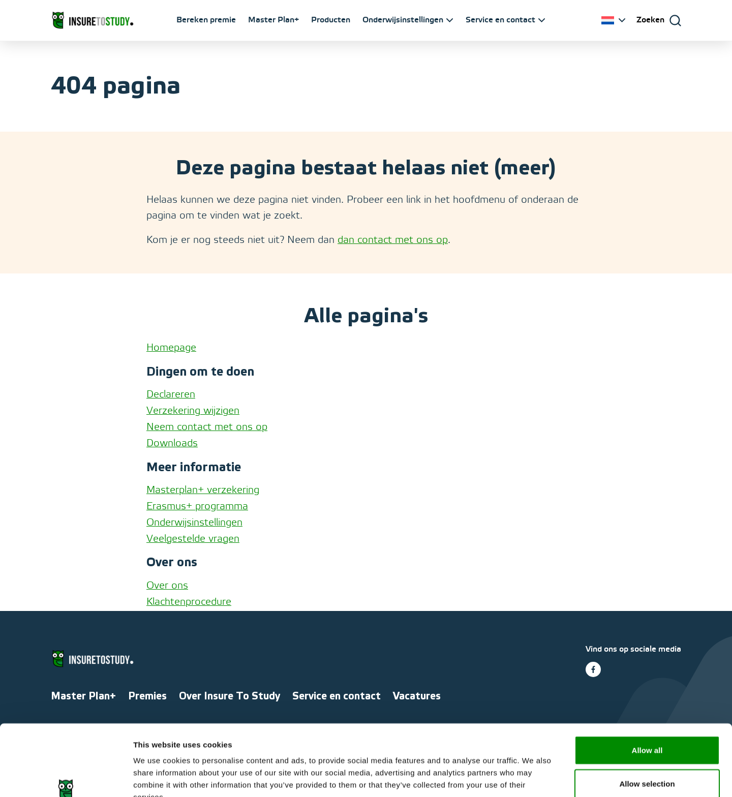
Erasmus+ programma (197, 507)
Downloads (172, 444)
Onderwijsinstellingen (402, 20)
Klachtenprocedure (188, 602)
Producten (330, 20)
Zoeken (650, 20)
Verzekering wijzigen (192, 411)
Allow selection (647, 722)
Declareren (170, 395)
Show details (533, 777)
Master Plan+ (273, 20)
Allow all (647, 689)
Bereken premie (206, 20)
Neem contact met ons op (206, 427)
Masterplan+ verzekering (202, 490)
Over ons (167, 586)
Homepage (171, 348)
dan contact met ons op (393, 240)
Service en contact (500, 20)
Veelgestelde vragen (192, 539)
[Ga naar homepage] (92, 20)
